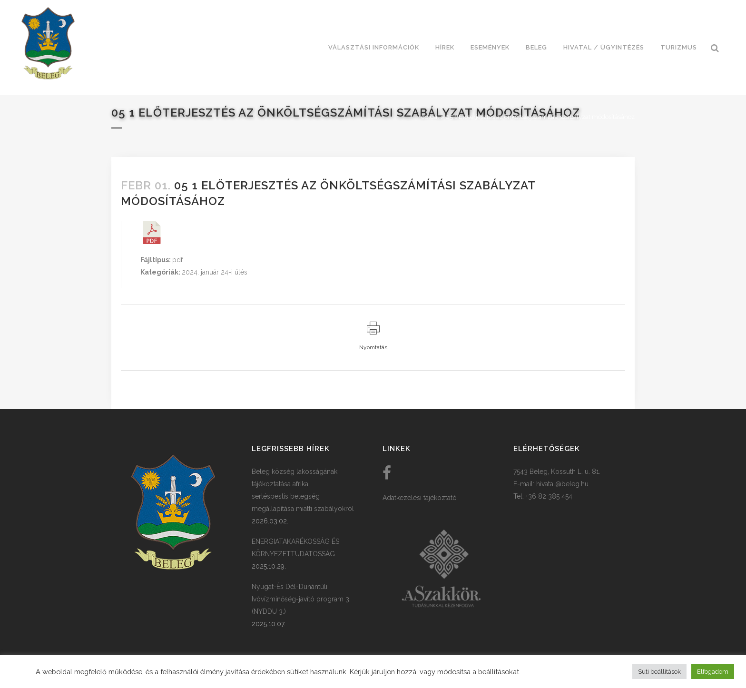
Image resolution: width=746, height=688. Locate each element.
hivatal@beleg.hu (562, 484)
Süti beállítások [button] (659, 671)
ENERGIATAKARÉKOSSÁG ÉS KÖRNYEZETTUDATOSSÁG (295, 548)
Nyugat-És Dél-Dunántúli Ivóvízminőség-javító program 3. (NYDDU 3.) (301, 599)
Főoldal (428, 116)
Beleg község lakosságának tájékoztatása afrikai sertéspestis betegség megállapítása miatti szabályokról (303, 490)
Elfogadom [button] (712, 671)
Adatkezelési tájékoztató (420, 497)
